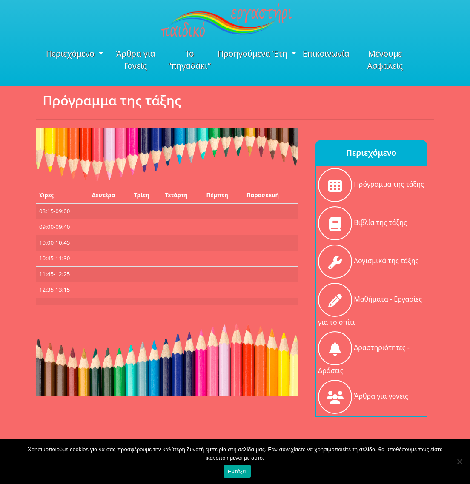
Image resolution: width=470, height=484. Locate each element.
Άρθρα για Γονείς (135, 59)
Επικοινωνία (326, 53)
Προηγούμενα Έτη (253, 53)
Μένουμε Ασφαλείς (385, 59)
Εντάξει (237, 471)
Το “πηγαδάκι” (189, 59)
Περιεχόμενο (71, 53)
